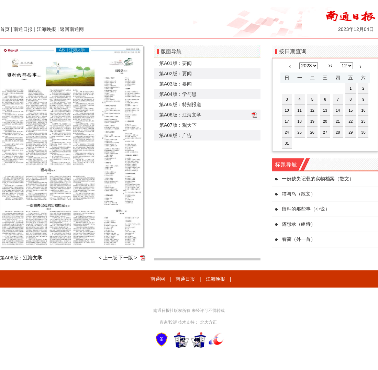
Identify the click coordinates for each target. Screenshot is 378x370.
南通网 (158, 279)
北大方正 (208, 322)
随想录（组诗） (298, 224)
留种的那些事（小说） (306, 209)
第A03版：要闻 (175, 84)
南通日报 (23, 29)
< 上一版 (108, 257)
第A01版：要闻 (175, 63)
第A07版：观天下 (178, 125)
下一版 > (128, 257)
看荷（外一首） (298, 239)
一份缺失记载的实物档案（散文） (318, 178)
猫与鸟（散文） (298, 194)
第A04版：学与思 (178, 94)
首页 (5, 29)
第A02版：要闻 (175, 73)
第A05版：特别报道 (180, 104)
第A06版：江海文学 (180, 114)
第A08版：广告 (175, 135)
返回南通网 (72, 29)
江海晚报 (46, 29)
